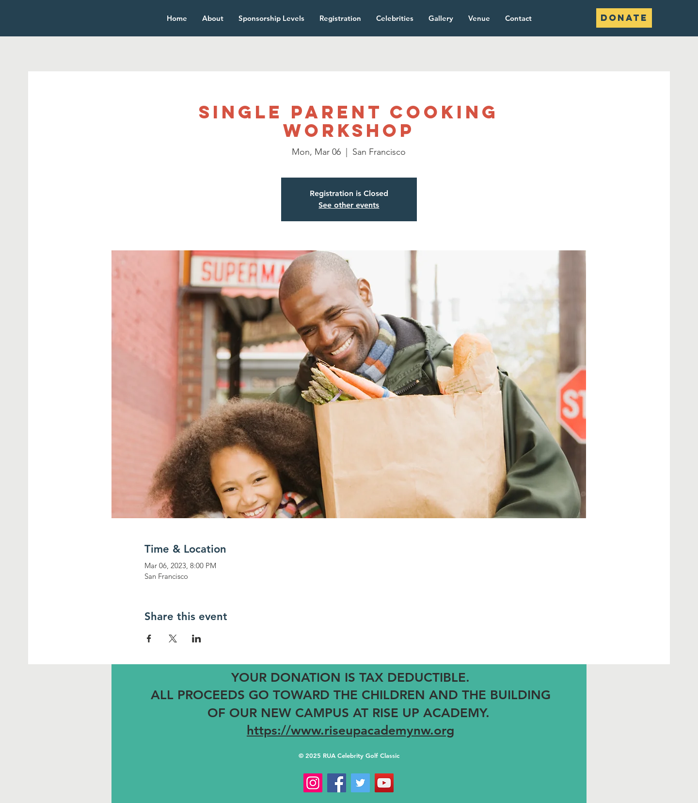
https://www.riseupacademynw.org (350, 730)
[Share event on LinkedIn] (196, 638)
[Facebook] (336, 782)
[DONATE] (624, 18)
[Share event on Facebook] (149, 638)
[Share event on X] (172, 638)
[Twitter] (360, 782)
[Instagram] (312, 782)
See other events (348, 205)
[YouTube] (384, 782)
